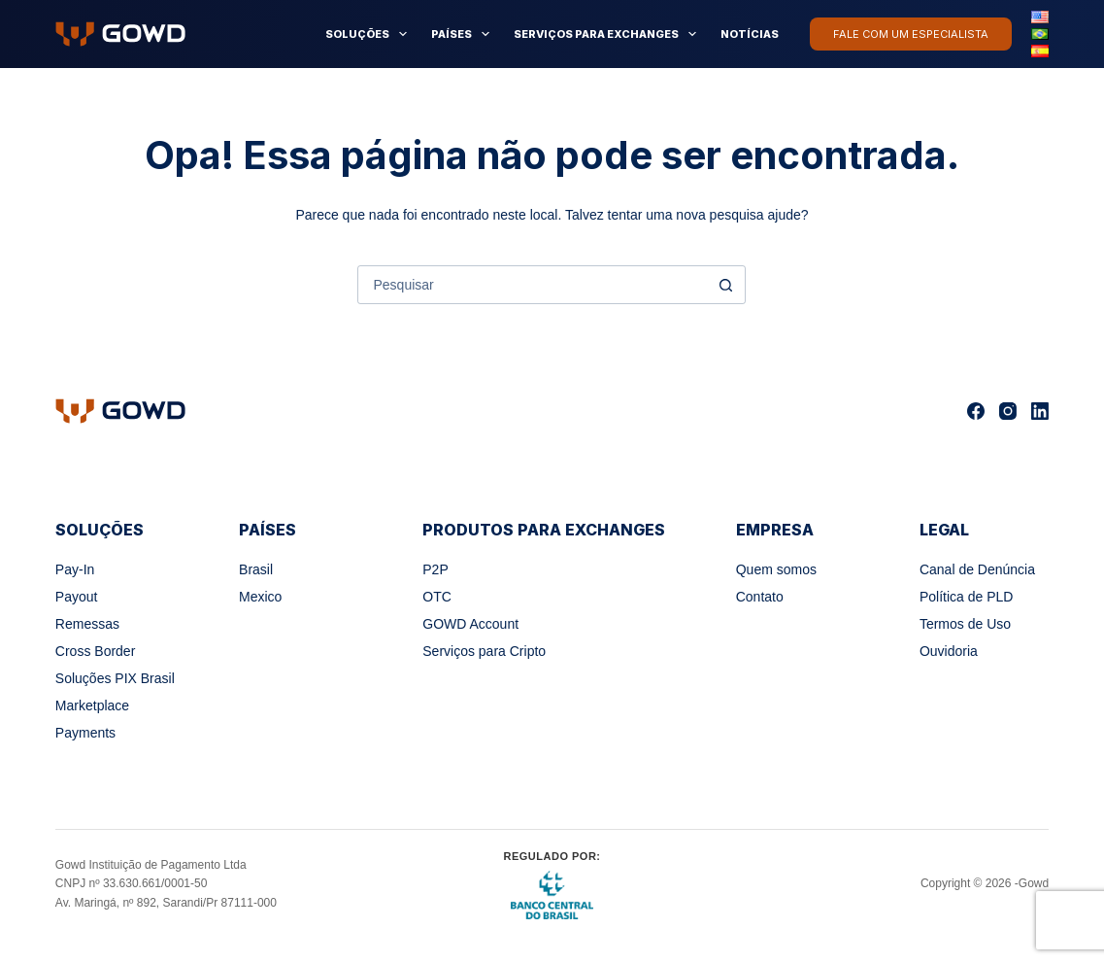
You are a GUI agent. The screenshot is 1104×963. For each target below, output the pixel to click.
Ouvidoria (949, 651)
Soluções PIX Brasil (115, 678)
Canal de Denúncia (977, 569)
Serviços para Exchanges (609, 34)
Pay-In (74, 569)
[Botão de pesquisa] (725, 284)
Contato (760, 596)
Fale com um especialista (910, 34)
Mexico (260, 596)
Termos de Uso (965, 624)
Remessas (87, 624)
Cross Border (95, 651)
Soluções (370, 34)
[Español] (1040, 50)
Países (464, 34)
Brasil (256, 569)
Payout (76, 596)
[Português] (1040, 34)
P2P (435, 569)
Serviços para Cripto (484, 651)
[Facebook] (976, 411)
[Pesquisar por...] (532, 284)
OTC (437, 596)
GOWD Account (470, 624)
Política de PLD (967, 596)
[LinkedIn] (1040, 411)
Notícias (749, 34)
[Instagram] (1008, 411)
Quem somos (776, 569)
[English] (1040, 16)
